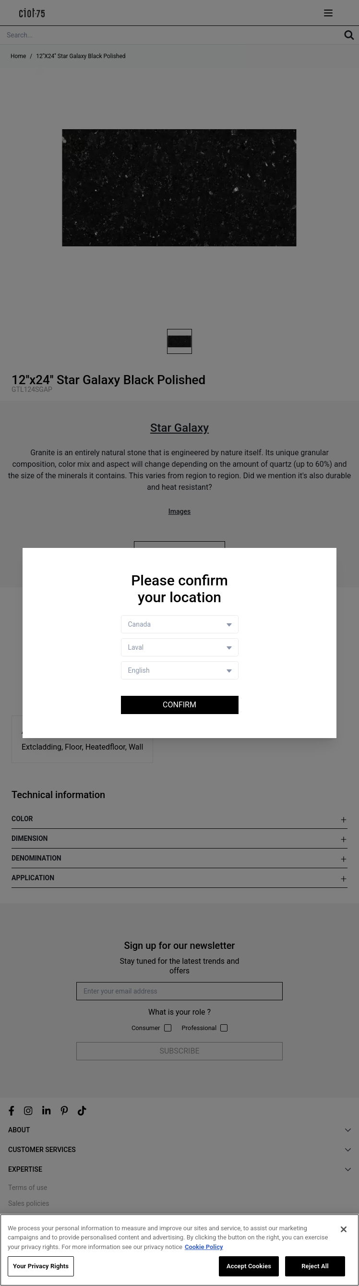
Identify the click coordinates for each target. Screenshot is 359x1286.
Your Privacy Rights (41, 1266)
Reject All (315, 1266)
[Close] (343, 1229)
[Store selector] (180, 647)
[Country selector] (180, 624)
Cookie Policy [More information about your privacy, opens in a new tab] (204, 1246)
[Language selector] (180, 670)
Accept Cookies (249, 1266)
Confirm (179, 704)
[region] (179, 1250)
